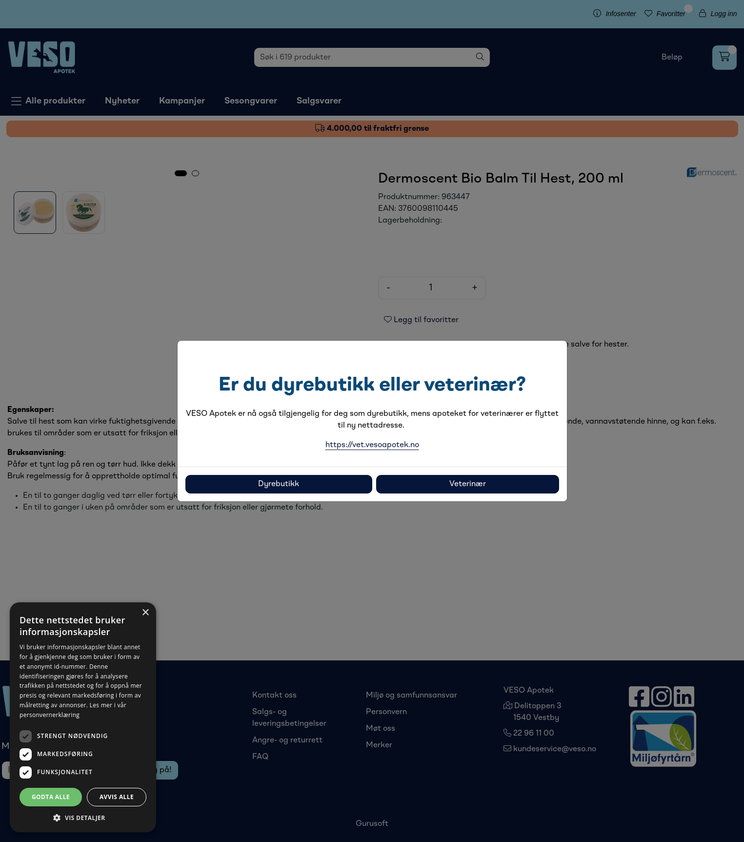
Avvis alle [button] (117, 797)
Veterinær (467, 484)
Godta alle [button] (51, 797)
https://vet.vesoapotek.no (372, 445)
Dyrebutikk (278, 484)
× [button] (145, 612)
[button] (83, 817)
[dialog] (83, 717)
